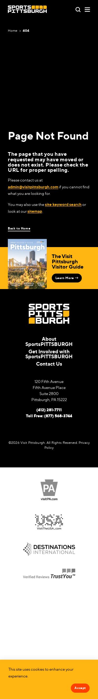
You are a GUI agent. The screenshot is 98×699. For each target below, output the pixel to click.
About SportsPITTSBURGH (49, 341)
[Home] (27, 9)
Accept (80, 688)
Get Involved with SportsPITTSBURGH (49, 354)
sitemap (34, 211)
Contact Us (49, 363)
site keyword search (63, 204)
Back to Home (19, 228)
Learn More (66, 278)
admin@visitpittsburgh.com (33, 186)
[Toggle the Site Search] (78, 9)
